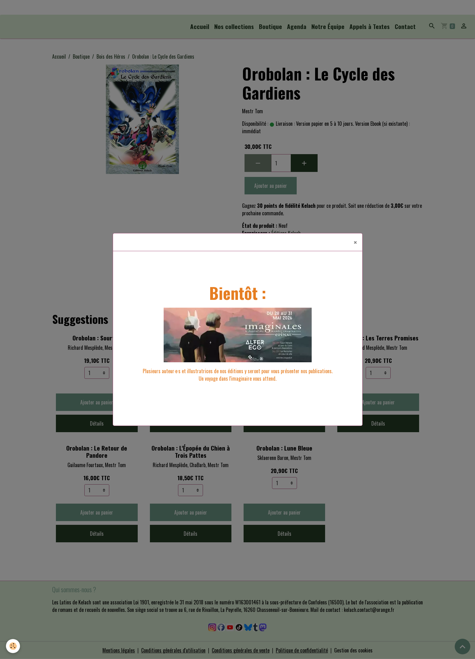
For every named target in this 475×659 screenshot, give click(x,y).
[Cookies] (13, 646)
